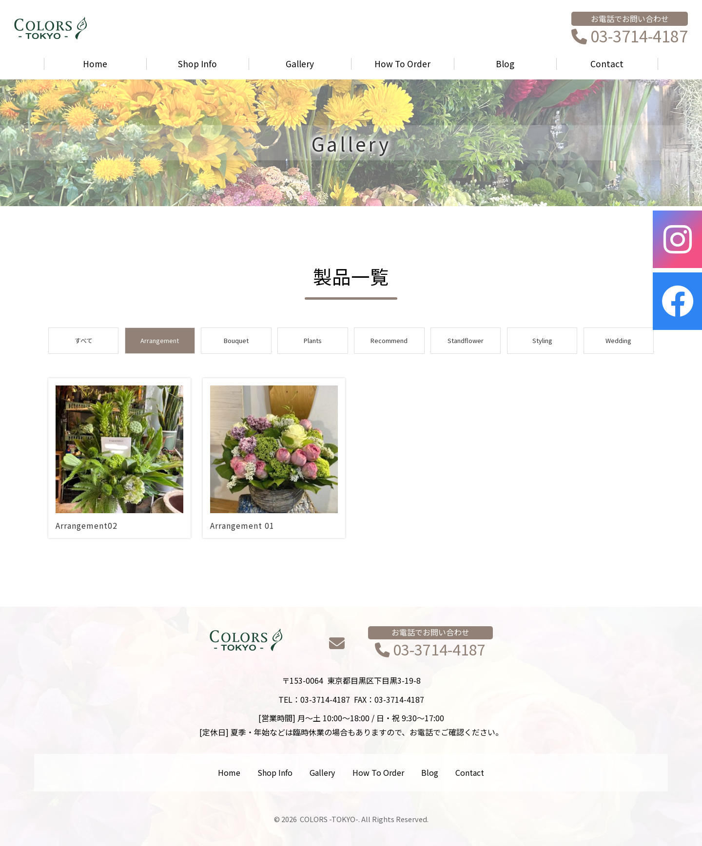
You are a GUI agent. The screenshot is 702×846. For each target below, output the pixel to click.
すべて (84, 340)
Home (95, 64)
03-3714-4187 (629, 36)
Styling (542, 340)
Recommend (389, 340)
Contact (607, 64)
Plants (313, 340)
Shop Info (197, 64)
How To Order (402, 64)
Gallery (300, 64)
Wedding (618, 340)
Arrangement (159, 340)
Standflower (466, 340)
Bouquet (236, 340)
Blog (505, 64)
